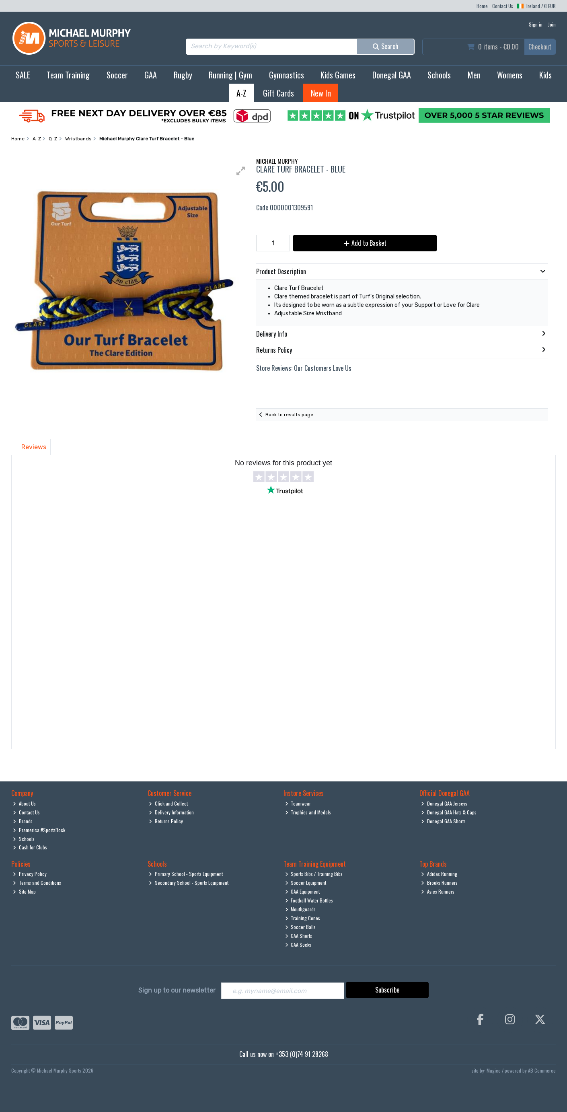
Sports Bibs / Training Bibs (314, 873)
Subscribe (387, 990)
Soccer (117, 75)
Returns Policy (166, 821)
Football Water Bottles (309, 900)
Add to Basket (364, 243)
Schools (439, 75)
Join (552, 24)
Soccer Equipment (306, 882)
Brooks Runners (439, 882)
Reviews (33, 447)
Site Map (24, 891)
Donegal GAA (391, 75)
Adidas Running (439, 873)
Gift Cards (278, 93)
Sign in (535, 24)
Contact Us (502, 5)
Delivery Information (171, 812)
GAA (150, 75)
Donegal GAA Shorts (443, 821)
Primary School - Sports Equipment (186, 873)
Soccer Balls (300, 926)
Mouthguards (300, 909)
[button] (240, 170)
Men (474, 75)
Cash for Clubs (30, 847)
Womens (509, 75)
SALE (23, 75)
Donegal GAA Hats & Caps (449, 812)
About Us (24, 803)
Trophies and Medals (308, 812)
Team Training (68, 75)
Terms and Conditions (37, 882)
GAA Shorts (298, 935)
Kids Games (337, 75)
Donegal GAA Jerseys (444, 803)
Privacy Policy (30, 873)
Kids (545, 75)
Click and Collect (168, 803)
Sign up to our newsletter (177, 990)
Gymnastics (286, 75)
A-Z (241, 93)
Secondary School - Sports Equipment (188, 882)
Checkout (539, 46)
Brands (23, 821)
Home (482, 5)
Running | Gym (230, 75)
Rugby (183, 75)
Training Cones (302, 918)
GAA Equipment (302, 891)
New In (321, 93)
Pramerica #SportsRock (39, 829)
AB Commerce (542, 1070)
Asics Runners (437, 891)
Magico (494, 1070)
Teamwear (298, 803)
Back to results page (289, 414)
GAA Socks (298, 944)
